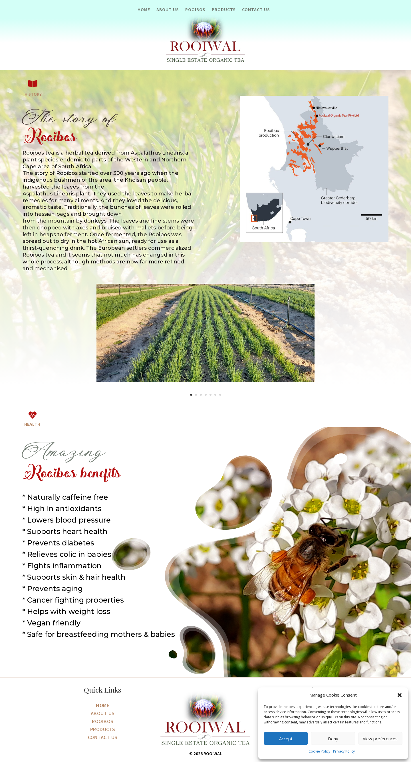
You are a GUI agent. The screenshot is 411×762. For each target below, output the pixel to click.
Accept (286, 738)
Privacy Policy (344, 751)
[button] (399, 695)
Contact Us (256, 9)
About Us (167, 9)
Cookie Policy (319, 751)
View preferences (380, 738)
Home (144, 9)
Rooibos (195, 9)
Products (224, 9)
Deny (333, 738)
